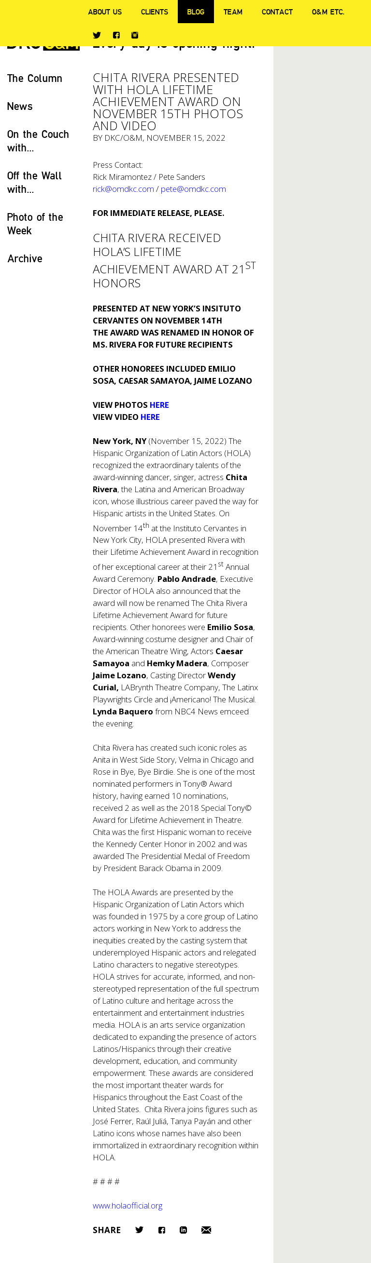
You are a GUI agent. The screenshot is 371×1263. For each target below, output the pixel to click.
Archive (25, 258)
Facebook (116, 35)
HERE (159, 404)
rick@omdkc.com (126, 188)
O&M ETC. (328, 11)
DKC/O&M (123, 137)
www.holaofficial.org (127, 1205)
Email (206, 1230)
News (20, 105)
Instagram (134, 35)
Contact (277, 11)
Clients (154, 11)
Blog (195, 11)
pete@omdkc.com (193, 188)
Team (233, 11)
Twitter (97, 35)
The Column (35, 77)
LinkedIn (183, 1230)
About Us (105, 11)
